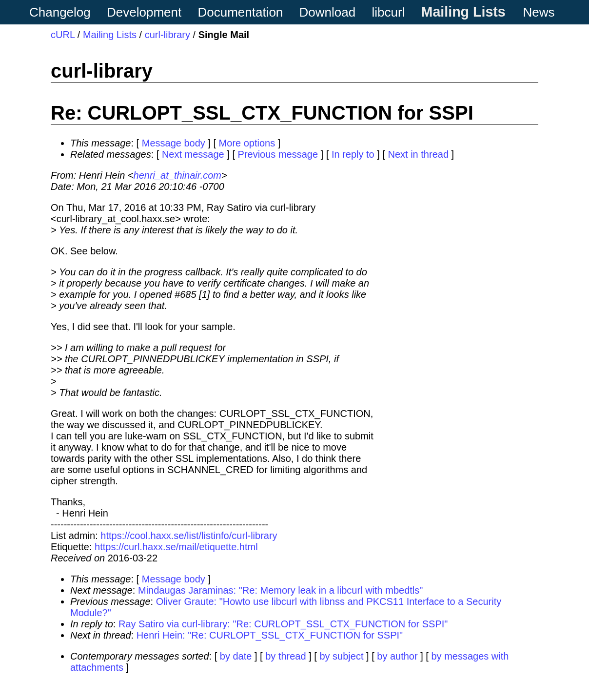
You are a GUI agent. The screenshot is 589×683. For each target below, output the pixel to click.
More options (247, 143)
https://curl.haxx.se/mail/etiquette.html (176, 546)
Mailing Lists (463, 12)
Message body (173, 143)
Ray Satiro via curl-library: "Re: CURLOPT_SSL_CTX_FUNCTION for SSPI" (283, 624)
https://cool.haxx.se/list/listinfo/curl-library (188, 535)
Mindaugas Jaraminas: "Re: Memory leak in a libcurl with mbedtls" (280, 590)
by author (397, 656)
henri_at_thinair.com (177, 175)
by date (236, 656)
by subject (341, 656)
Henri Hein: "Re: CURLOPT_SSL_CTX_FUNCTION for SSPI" (270, 635)
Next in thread (418, 154)
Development (144, 12)
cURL (63, 34)
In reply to (353, 154)
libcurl (388, 12)
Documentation (240, 12)
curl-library (167, 34)
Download (327, 12)
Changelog (60, 12)
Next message (193, 154)
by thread (285, 656)
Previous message (278, 154)
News (539, 12)
